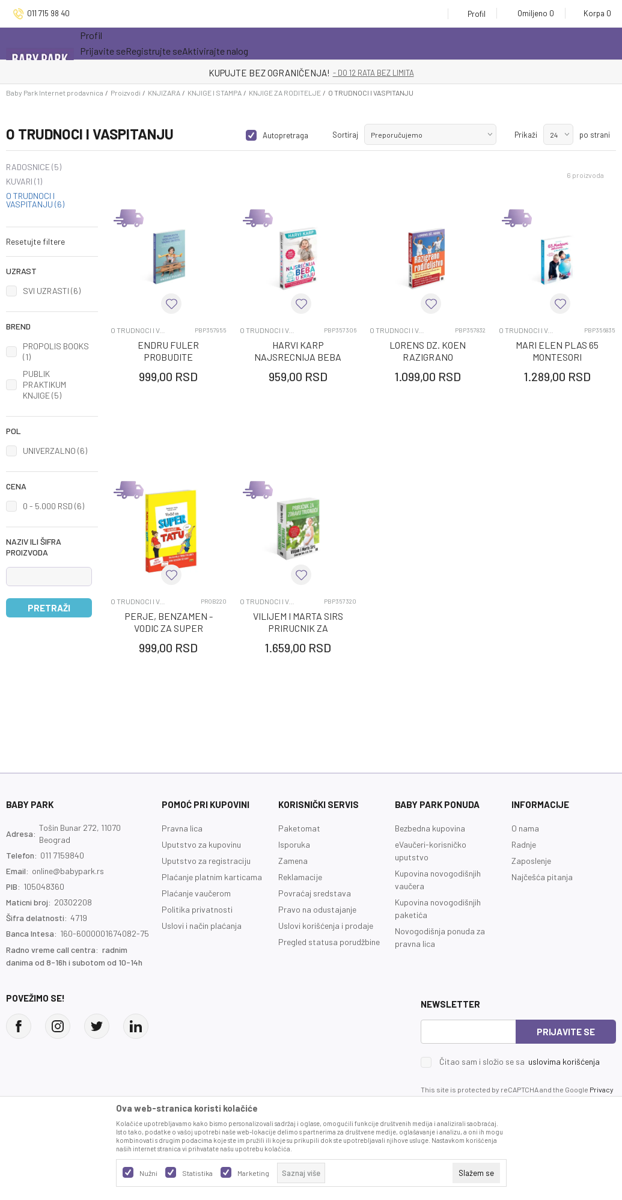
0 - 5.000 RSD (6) (53, 506)
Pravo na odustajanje (317, 909)
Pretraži (49, 607)
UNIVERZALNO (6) (55, 450)
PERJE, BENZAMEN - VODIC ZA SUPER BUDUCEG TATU (168, 628)
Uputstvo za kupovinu (201, 844)
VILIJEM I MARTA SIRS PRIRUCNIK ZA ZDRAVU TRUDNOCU (298, 628)
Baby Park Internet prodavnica (54, 92)
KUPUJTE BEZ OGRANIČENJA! (269, 72)
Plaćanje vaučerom (196, 893)
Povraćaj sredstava (314, 893)
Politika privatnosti (197, 909)
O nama (525, 828)
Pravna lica (182, 828)
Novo (236, 43)
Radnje (523, 844)
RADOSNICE (33, 167)
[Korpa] (593, 13)
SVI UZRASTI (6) (52, 291)
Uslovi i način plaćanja (202, 925)
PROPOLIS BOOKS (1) (56, 351)
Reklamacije (300, 877)
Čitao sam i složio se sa (519, 1062)
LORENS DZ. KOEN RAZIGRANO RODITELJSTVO (427, 357)
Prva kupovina (364, 43)
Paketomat (299, 828)
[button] (52, 241)
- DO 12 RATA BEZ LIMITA (373, 73)
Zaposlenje (531, 861)
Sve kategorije (119, 43)
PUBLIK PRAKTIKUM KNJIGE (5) (44, 384)
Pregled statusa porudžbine (329, 942)
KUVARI (24, 181)
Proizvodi (126, 92)
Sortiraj (345, 134)
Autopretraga (285, 135)
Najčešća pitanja (542, 877)
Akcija (184, 43)
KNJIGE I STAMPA (215, 92)
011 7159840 (62, 855)
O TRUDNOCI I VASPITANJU (35, 200)
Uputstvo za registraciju (206, 861)
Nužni (148, 1173)
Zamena (293, 861)
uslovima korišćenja (564, 1061)
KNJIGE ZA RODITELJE (285, 92)
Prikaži (525, 134)
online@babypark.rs (68, 871)
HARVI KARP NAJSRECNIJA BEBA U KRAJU (297, 357)
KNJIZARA (164, 92)
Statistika (197, 1173)
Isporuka (294, 844)
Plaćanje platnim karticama (212, 877)
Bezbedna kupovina (430, 828)
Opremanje (290, 43)
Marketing (253, 1173)
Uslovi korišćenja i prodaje (325, 925)
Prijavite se (566, 1031)
